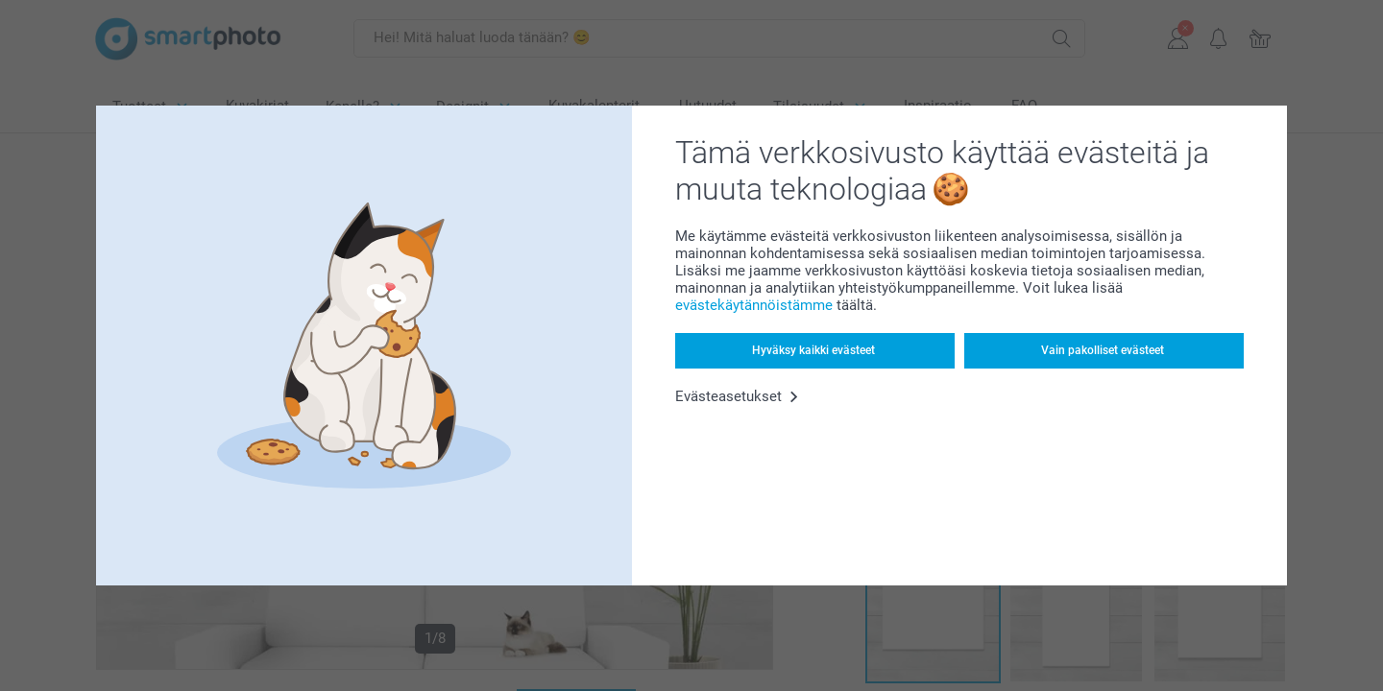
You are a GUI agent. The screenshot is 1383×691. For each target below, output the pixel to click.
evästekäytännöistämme (754, 305)
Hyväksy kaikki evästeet (813, 350)
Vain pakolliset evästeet (1102, 350)
